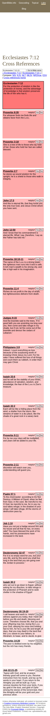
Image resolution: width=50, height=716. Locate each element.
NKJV (29, 75)
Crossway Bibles (17, 709)
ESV (45, 75)
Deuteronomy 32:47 (14, 552)
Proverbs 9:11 (11, 435)
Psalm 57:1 (9, 494)
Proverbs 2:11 (11, 464)
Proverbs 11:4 (11, 288)
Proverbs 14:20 (11, 641)
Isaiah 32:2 (9, 406)
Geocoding (24, 3)
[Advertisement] (25, 33)
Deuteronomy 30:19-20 (15, 611)
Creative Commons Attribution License (19, 703)
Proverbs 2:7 (10, 171)
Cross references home (15, 78)
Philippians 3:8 (11, 347)
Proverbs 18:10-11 (13, 259)
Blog (24, 9)
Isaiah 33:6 (9, 376)
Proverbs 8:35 (11, 112)
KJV (19, 75)
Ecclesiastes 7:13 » (32, 73)
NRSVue (37, 75)
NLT (23, 75)
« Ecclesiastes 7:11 (12, 73)
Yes (37, 112)
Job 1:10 (8, 523)
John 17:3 (8, 200)
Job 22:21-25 (10, 670)
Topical (35, 3)
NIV (14, 75)
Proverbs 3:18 (11, 142)
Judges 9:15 (10, 318)
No (41, 112)
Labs (43, 3)
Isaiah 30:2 (9, 582)
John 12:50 (9, 230)
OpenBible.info (9, 3)
